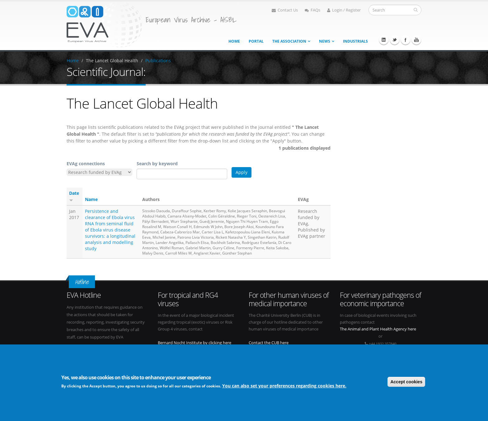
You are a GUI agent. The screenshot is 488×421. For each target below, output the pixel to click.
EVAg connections (86, 163)
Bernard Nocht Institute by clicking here (194, 342)
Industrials (355, 41)
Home (234, 41)
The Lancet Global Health (112, 60)
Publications (158, 60)
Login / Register (344, 10)
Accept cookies (406, 382)
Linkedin (383, 39)
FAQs (312, 10)
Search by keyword (157, 163)
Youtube (416, 39)
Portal (256, 41)
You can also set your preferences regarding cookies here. (284, 386)
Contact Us (285, 10)
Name (91, 199)
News (324, 41)
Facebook (405, 39)
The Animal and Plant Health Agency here (378, 329)
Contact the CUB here (269, 342)
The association (289, 41)
